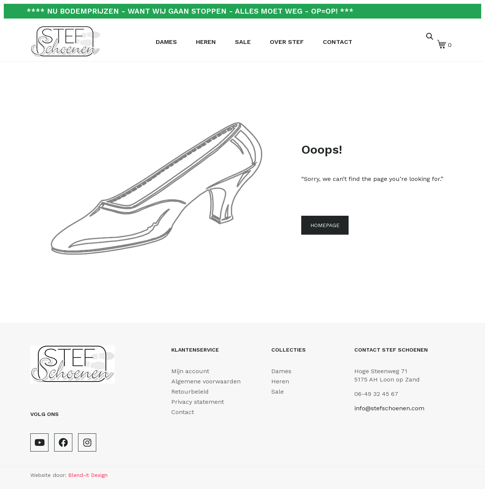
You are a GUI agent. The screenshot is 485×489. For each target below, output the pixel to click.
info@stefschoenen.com (389, 408)
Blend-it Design (88, 475)
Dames (166, 41)
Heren (206, 41)
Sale (243, 41)
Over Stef (287, 41)
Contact (337, 41)
